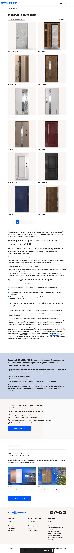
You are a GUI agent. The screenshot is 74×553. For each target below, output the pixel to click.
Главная (10, 8)
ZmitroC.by (62, 548)
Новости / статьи (19, 498)
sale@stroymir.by (54, 335)
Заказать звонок (19, 429)
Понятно (46, 550)
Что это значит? (25, 551)
